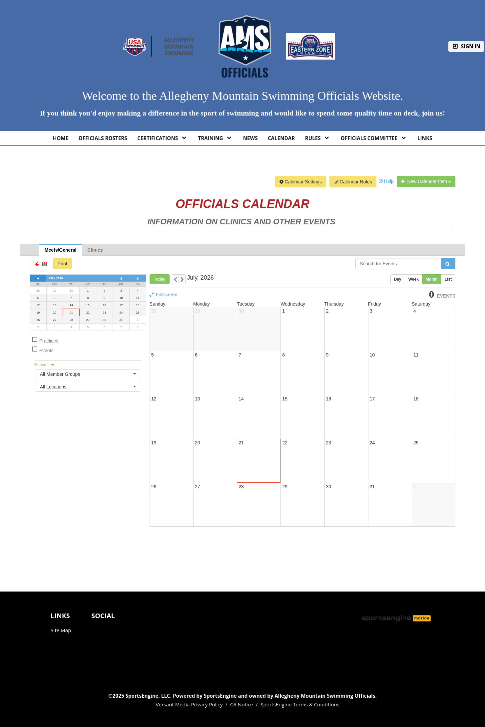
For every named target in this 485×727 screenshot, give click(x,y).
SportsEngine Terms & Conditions (299, 704)
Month (432, 279)
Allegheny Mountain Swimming (180, 46)
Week (413, 279)
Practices (44, 340)
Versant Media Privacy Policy (189, 704)
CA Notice (241, 704)
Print (62, 263)
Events (42, 349)
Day (397, 279)
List (448, 279)
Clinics (95, 250)
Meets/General (61, 250)
